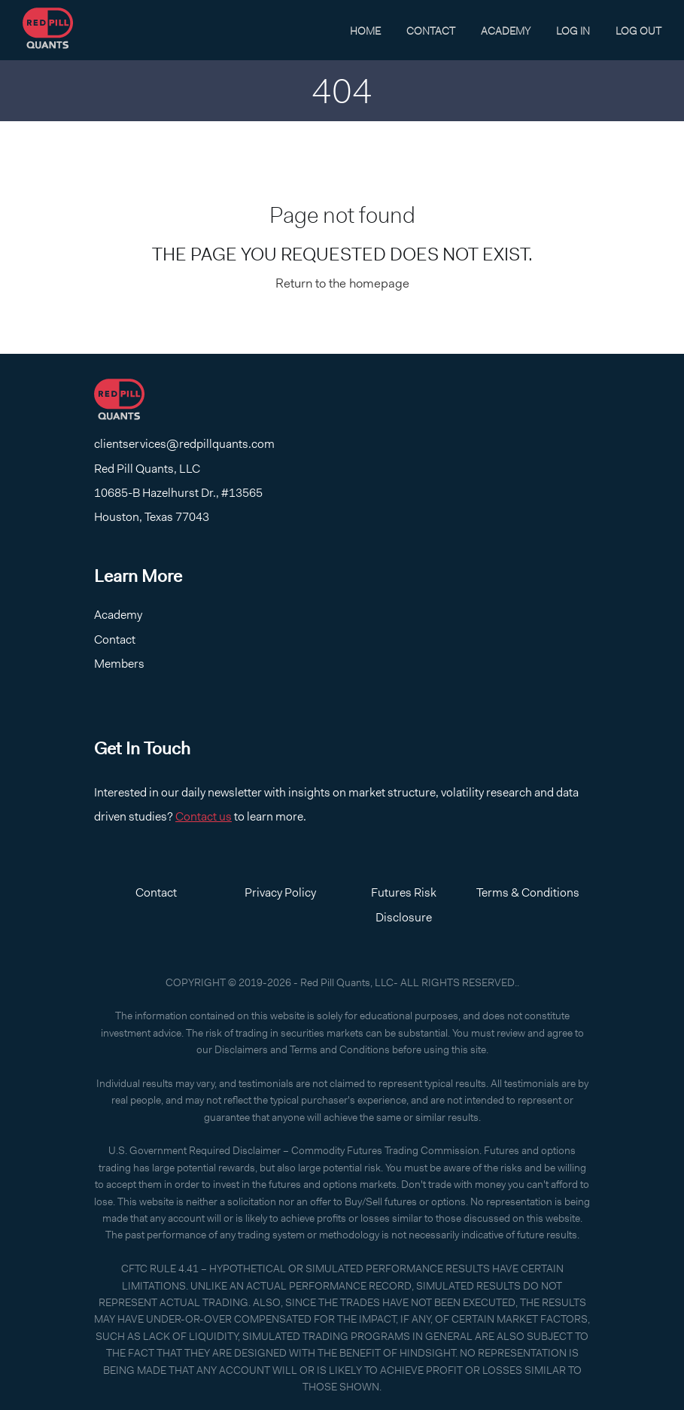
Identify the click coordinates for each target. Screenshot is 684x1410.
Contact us (203, 816)
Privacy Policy (280, 892)
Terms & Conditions (527, 892)
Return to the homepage (342, 283)
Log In (573, 31)
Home (365, 31)
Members (119, 664)
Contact (430, 31)
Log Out (638, 31)
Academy (505, 31)
